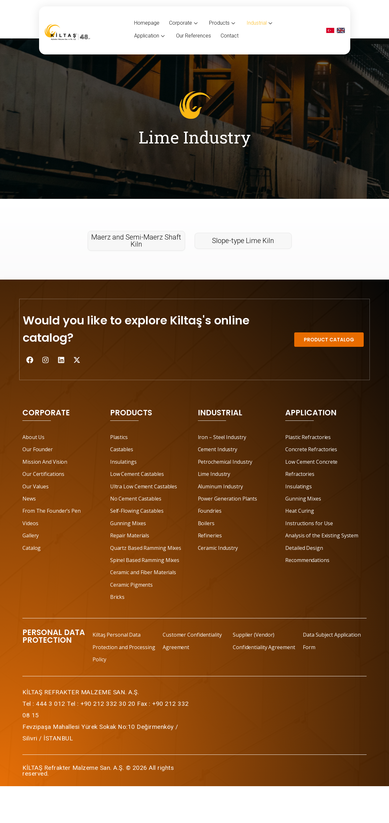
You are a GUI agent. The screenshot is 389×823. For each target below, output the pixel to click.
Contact (230, 36)
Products (222, 23)
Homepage (146, 23)
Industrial (259, 23)
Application (149, 36)
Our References (193, 36)
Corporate (183, 23)
